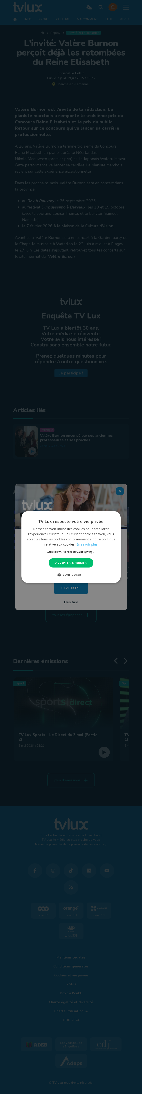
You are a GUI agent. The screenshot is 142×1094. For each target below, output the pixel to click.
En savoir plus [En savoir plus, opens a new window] (86, 544)
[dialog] (71, 547)
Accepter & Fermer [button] (71, 563)
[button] (71, 552)
